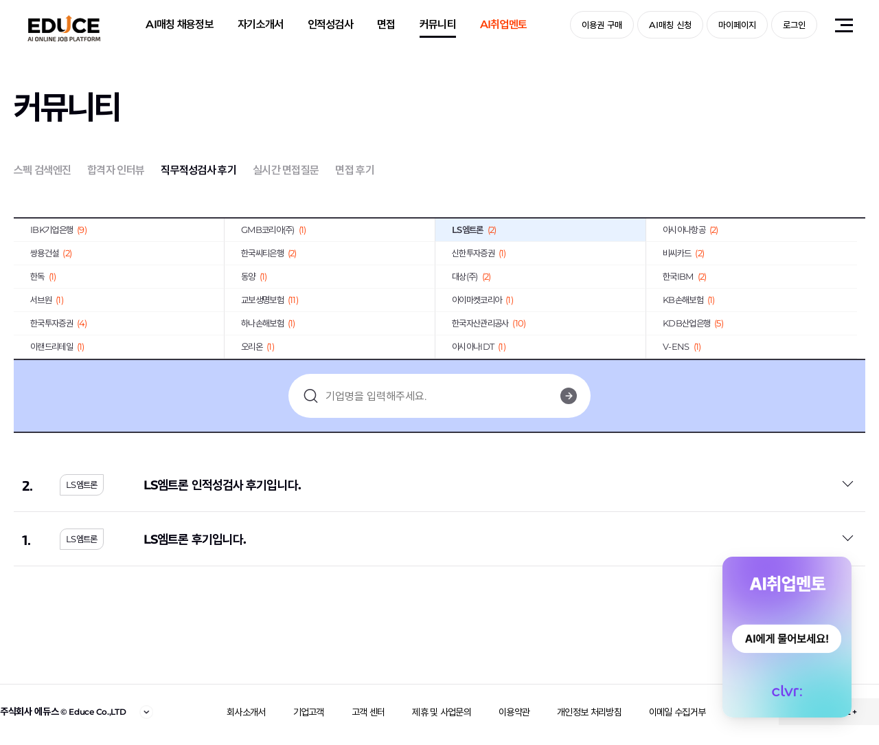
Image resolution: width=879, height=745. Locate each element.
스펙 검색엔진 (42, 170)
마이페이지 (737, 24)
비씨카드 (683, 252)
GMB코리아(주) (273, 229)
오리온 (257, 346)
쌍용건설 (50, 252)
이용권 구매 (602, 24)
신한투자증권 (479, 252)
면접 (386, 24)
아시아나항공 (690, 229)
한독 (43, 276)
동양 (254, 276)
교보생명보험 (269, 299)
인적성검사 (331, 24)
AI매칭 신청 (670, 24)
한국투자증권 (58, 323)
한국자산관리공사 (489, 323)
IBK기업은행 (58, 229)
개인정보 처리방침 (589, 712)
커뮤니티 (438, 24)
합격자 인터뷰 (115, 170)
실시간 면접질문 (286, 170)
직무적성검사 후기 (198, 170)
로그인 (794, 24)
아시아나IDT (478, 346)
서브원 (46, 299)
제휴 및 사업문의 (441, 712)
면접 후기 (354, 170)
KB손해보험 (689, 299)
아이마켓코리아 (482, 299)
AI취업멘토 (503, 24)
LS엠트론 (474, 229)
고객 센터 (368, 712)
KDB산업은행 (693, 323)
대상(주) (471, 276)
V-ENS (681, 346)
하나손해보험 (268, 323)
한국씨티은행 (269, 252)
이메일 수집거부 (677, 712)
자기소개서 (261, 24)
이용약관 (514, 712)
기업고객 (308, 712)
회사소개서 (246, 712)
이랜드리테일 (57, 346)
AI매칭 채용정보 (180, 24)
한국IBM (684, 276)
